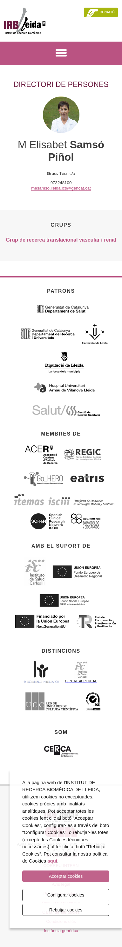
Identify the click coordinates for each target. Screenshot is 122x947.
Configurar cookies (66, 894)
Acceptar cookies (66, 876)
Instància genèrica (61, 930)
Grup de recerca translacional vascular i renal (61, 240)
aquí (52, 861)
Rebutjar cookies (65, 909)
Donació (107, 12)
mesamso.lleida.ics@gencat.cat (61, 188)
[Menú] (61, 54)
